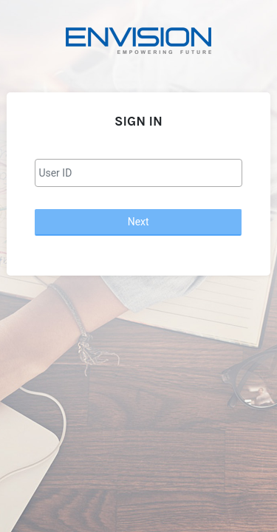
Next (138, 222)
